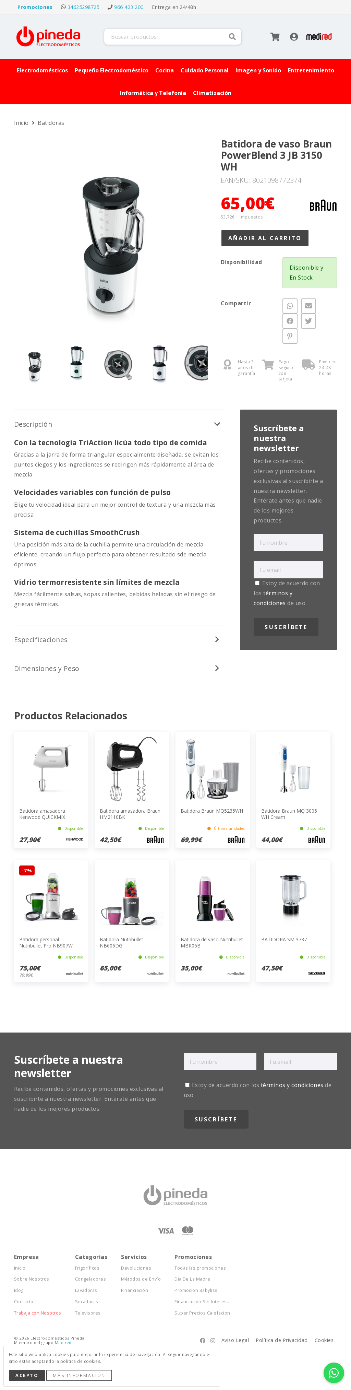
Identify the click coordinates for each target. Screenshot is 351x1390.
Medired (63, 1342)
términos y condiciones (292, 1085)
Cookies (324, 1340)
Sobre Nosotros (31, 1279)
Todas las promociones (200, 1268)
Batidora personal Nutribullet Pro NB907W (46, 942)
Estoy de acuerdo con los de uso (287, 593)
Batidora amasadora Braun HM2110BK (130, 814)
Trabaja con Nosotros (37, 1313)
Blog (19, 1290)
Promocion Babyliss (196, 1290)
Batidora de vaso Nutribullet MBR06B (212, 942)
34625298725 (83, 7)
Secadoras (86, 1301)
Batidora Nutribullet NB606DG (121, 942)
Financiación (134, 1290)
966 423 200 (128, 7)
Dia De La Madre (192, 1279)
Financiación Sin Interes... (202, 1301)
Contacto (24, 1301)
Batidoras (51, 123)
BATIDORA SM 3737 (284, 939)
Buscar (232, 37)
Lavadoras (86, 1290)
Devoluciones (136, 1268)
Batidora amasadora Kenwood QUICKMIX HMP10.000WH (42, 817)
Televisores (88, 1313)
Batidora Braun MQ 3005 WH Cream (289, 814)
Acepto (26, 1375)
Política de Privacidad (282, 1340)
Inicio (22, 123)
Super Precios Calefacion (202, 1313)
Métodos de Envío (141, 1279)
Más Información (79, 1375)
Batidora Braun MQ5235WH (212, 811)
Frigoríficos (87, 1268)
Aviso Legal (235, 1340)
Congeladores (90, 1279)
